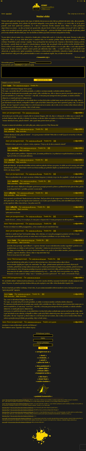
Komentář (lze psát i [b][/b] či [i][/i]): (17, 65)
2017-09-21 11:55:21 (22, 88)
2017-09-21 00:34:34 (27, 131)
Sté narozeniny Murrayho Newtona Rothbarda (17, 402)
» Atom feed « (43, 381)
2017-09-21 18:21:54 (35, 176)
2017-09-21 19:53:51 (29, 150)
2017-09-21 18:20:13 (35, 233)
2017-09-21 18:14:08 (35, 143)
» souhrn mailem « (43, 383)
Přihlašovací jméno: (43, 335)
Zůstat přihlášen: (43, 345)
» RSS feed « (43, 379)
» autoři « (43, 362)
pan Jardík (4, 420)
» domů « (43, 357)
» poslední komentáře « (43, 398)
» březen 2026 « (43, 373)
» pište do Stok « (43, 364)
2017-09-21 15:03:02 (35, 226)
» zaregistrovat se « (43, 354)
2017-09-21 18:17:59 (35, 218)
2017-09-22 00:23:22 (34, 324)
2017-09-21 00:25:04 (32, 115)
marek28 (9, 14)
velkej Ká (12, 195)
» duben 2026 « (43, 370)
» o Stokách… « (43, 360)
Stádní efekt (43, 16)
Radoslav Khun (5, 409)
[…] (68, 403)
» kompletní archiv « (43, 375)
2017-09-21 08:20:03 (29, 209)
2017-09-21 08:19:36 (27, 195)
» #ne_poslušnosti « (43, 368)
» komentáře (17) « (43, 57)
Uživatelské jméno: (7, 62)
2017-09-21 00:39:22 (26, 162)
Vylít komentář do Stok (43, 82)
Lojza (9, 88)
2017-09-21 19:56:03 (29, 183)
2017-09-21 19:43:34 (27, 242)
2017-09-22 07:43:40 (39, 261)
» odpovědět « (79, 115)
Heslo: (43, 340)
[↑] (46, 131)
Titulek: (32, 62)
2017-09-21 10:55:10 (33, 280)
